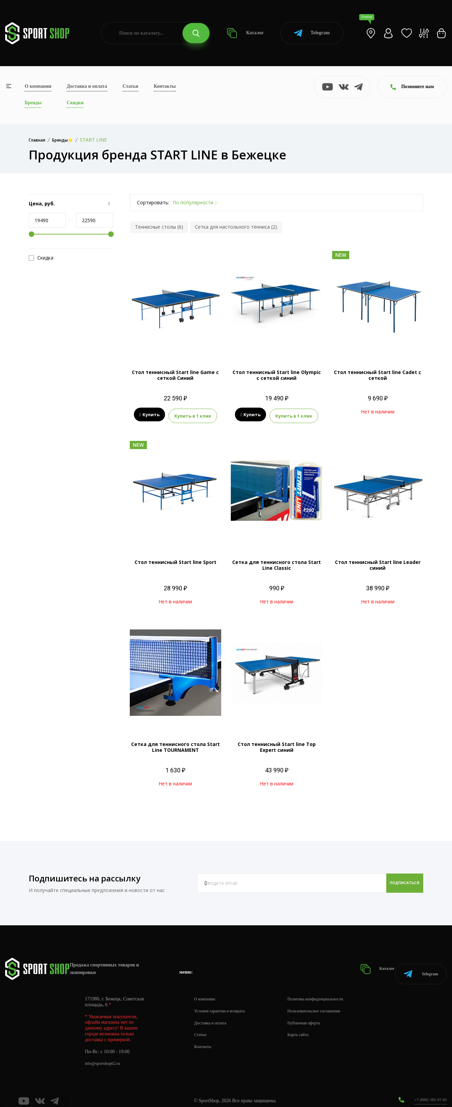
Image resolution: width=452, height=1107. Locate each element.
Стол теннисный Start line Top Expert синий (277, 745)
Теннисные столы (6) (159, 227)
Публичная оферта (315, 1012)
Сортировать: (153, 202)
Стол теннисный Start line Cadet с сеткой (377, 375)
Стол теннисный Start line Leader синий (377, 563)
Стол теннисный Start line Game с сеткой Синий (175, 375)
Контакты (165, 86)
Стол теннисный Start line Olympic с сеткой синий (277, 375)
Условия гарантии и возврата (223, 1000)
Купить (149, 415)
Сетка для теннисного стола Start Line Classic (276, 563)
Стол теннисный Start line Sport (175, 560)
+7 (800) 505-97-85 (428, 1089)
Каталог (245, 33)
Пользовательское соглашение (327, 1000)
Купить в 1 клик (192, 415)
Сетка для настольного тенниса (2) (236, 227)
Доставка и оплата (87, 86)
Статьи (130, 86)
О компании (38, 86)
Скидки (75, 102)
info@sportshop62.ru (105, 1053)
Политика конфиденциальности (329, 988)
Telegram (312, 33)
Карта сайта (309, 1024)
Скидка (41, 257)
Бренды (33, 102)
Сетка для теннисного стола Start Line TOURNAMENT (175, 745)
